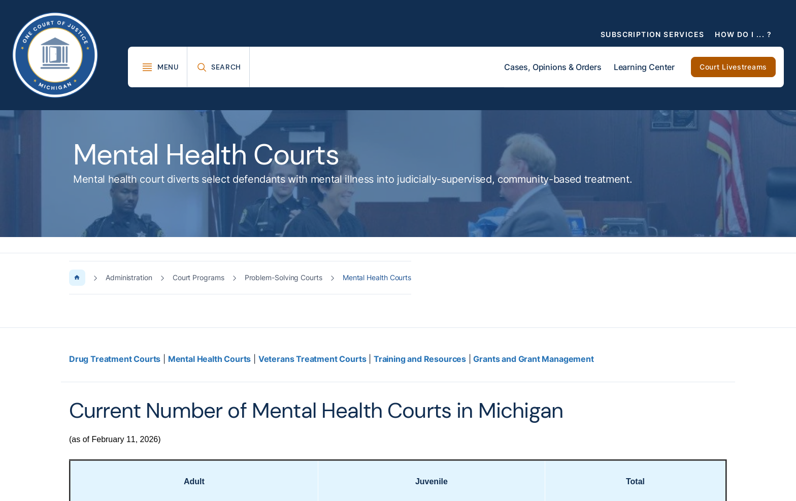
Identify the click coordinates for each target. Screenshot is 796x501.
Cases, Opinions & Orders (553, 67)
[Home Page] (77, 278)
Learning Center (644, 67)
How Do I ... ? (743, 34)
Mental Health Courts (209, 359)
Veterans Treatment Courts (312, 359)
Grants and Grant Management (533, 359)
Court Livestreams (733, 66)
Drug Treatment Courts (114, 359)
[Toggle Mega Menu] (160, 67)
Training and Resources (420, 359)
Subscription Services (652, 34)
